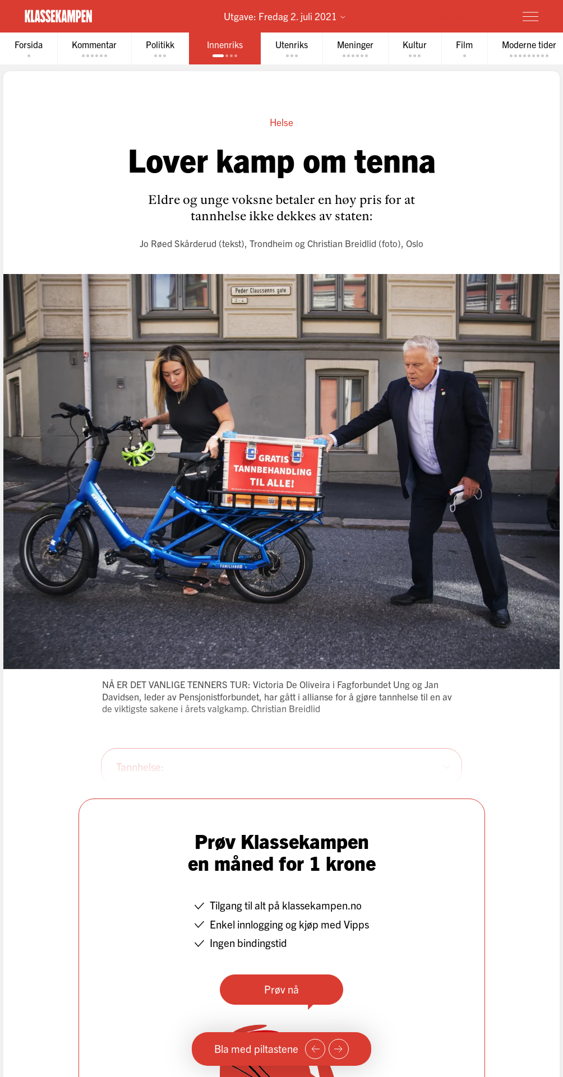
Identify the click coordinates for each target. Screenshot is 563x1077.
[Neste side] (339, 1049)
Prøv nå (281, 989)
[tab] (28, 48)
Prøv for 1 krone (465, 15)
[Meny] (530, 16)
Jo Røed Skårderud (178, 243)
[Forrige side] (315, 1049)
